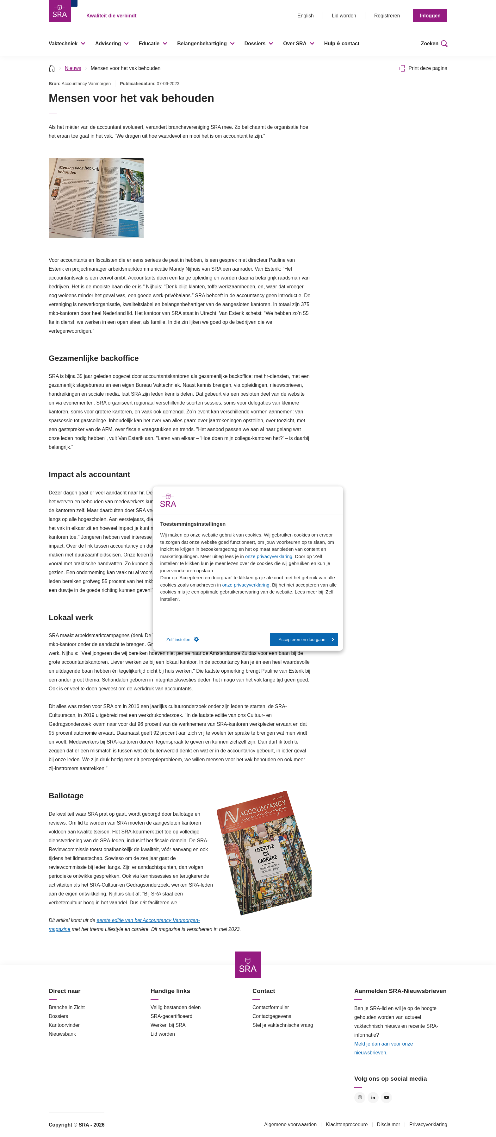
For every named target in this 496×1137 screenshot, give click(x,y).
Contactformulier (270, 1007)
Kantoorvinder (64, 1025)
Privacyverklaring (428, 1124)
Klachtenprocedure (347, 1124)
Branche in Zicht (67, 1007)
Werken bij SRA (168, 1025)
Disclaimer (388, 1124)
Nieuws (73, 68)
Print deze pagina (427, 68)
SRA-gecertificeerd (171, 1016)
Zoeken (429, 43)
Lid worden (344, 15)
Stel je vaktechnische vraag (282, 1025)
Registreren (387, 15)
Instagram (359, 1097)
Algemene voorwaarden (290, 1124)
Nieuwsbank (62, 1034)
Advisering (108, 43)
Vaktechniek (63, 43)
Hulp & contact (341, 43)
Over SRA (295, 43)
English (305, 15)
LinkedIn (373, 1097)
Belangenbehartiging (202, 43)
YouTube (386, 1097)
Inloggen (430, 15)
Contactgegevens (271, 1016)
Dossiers (255, 43)
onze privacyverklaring (268, 556)
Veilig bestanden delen (176, 1007)
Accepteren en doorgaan (306, 639)
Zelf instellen (182, 639)
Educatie (149, 43)
